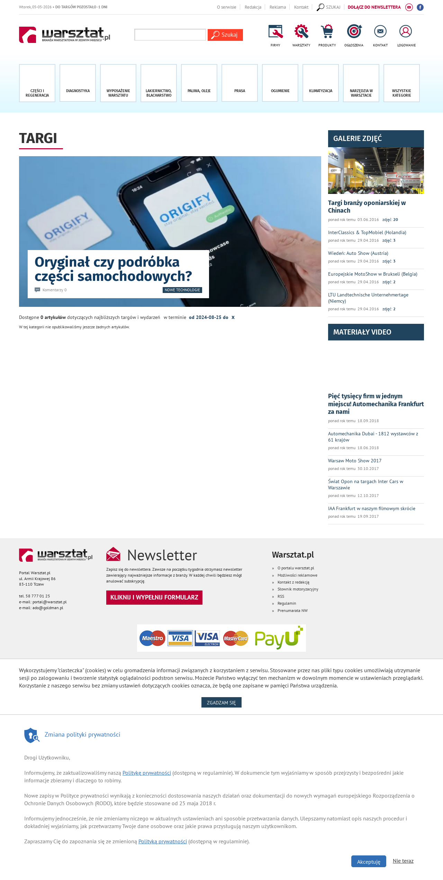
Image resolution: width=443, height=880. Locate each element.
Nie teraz (403, 860)
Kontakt (301, 7)
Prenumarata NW (293, 610)
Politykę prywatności (147, 772)
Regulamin (287, 603)
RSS (281, 596)
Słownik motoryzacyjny (298, 589)
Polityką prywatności (162, 841)
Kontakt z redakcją (293, 582)
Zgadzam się (224, 702)
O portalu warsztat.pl (296, 567)
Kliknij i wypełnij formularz (154, 597)
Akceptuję (368, 861)
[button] (401, 83)
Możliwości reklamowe (297, 575)
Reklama (278, 7)
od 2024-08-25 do (212, 317)
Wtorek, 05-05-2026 (63, 6)
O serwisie (226, 7)
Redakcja (253, 7)
